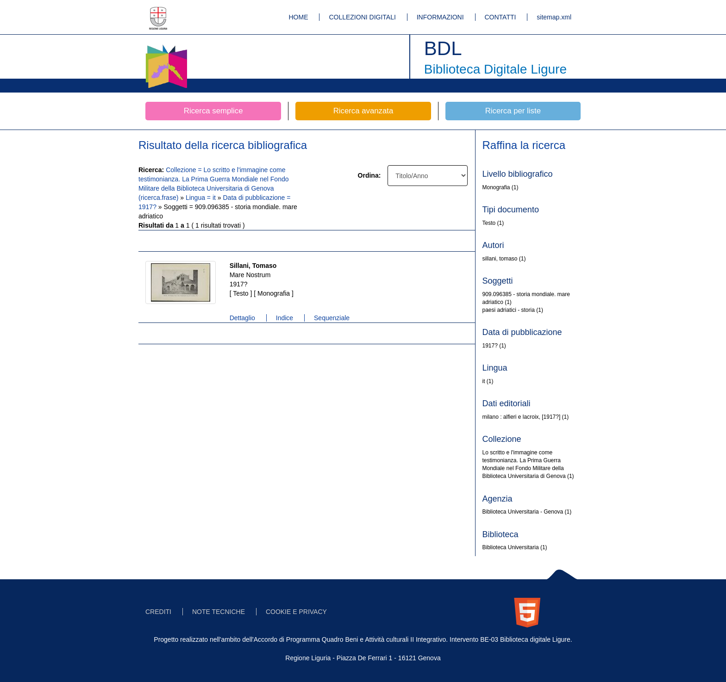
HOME (298, 17)
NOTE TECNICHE (218, 611)
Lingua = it (202, 197)
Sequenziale (332, 318)
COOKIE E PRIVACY (296, 611)
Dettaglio (242, 318)
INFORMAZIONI (440, 17)
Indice (284, 318)
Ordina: (369, 175)
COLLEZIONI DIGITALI (362, 17)
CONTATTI (500, 17)
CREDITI (158, 611)
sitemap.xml (554, 17)
